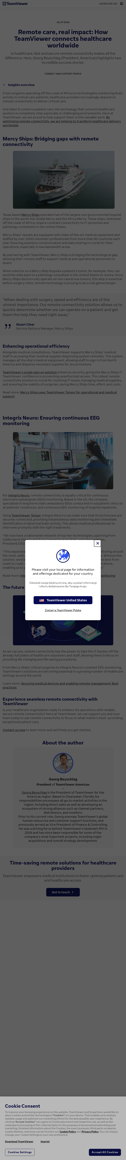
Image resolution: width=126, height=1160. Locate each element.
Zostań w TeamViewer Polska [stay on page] (63, 610)
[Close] (97, 543)
